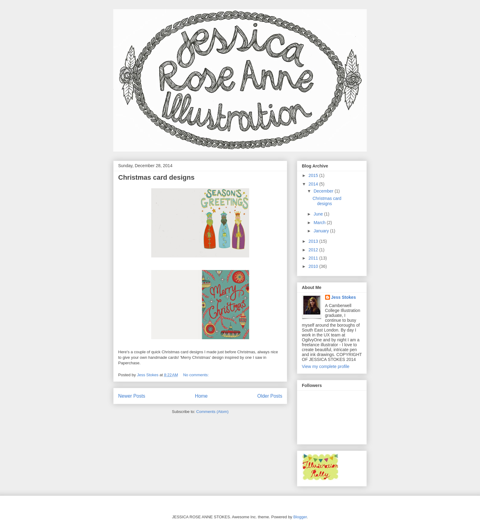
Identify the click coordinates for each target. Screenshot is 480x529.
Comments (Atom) (212, 411)
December (323, 191)
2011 (314, 258)
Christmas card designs (156, 177)
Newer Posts (131, 396)
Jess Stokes (343, 297)
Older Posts (269, 396)
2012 (314, 249)
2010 (314, 266)
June (318, 214)
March (320, 222)
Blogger (300, 517)
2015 (314, 175)
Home (201, 396)
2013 (314, 241)
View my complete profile (325, 366)
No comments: (196, 375)
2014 (314, 184)
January (321, 230)
